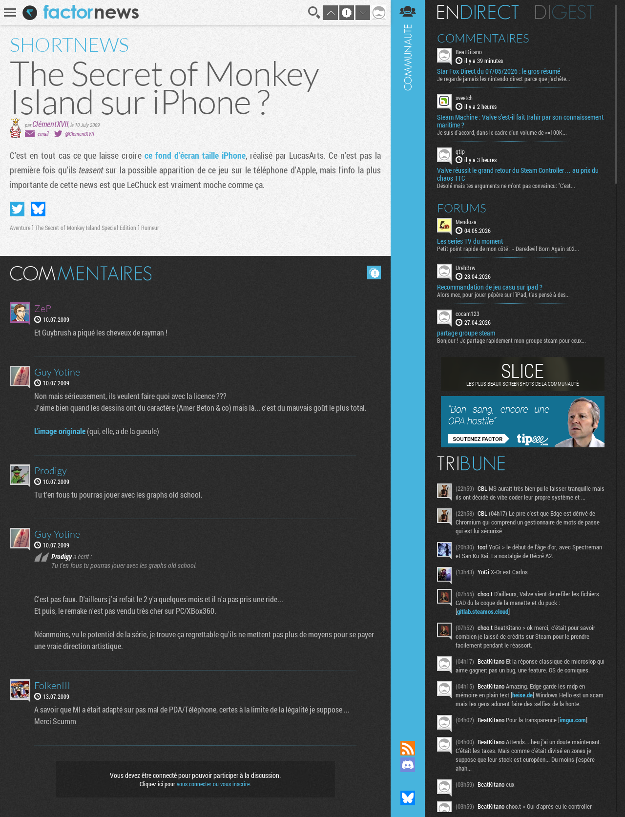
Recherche (314, 12)
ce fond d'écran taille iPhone (195, 155)
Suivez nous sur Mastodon (407, 781)
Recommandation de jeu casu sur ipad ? (489, 287)
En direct (478, 12)
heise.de (522, 695)
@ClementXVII (79, 133)
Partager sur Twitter (17, 209)
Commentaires (483, 38)
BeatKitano (469, 52)
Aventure (20, 227)
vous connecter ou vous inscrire (213, 784)
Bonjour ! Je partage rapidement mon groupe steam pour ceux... (511, 340)
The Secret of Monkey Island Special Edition (85, 227)
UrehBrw (466, 268)
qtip (460, 151)
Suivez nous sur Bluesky (407, 798)
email (43, 133)
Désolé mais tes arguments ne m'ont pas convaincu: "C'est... (506, 185)
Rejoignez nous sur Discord (407, 764)
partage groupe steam (466, 333)
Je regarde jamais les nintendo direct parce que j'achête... (503, 79)
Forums (461, 208)
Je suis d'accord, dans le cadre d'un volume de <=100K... (502, 132)
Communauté (408, 360)
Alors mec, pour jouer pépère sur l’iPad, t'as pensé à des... (503, 294)
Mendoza (466, 222)
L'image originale (59, 431)
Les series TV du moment (470, 241)
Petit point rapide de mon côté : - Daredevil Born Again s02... (508, 248)
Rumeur (150, 227)
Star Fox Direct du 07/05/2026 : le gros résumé (498, 71)
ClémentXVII (50, 124)
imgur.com (573, 719)
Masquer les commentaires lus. (374, 272)
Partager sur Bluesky (38, 209)
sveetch (464, 98)
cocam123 (467, 313)
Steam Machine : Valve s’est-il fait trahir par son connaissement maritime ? (520, 121)
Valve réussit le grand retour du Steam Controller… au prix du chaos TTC (518, 174)
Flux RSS (407, 748)
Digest (565, 12)
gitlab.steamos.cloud (482, 611)
